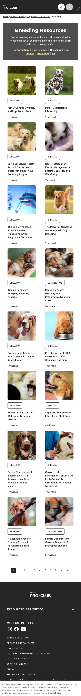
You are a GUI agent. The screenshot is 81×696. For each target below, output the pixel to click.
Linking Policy (15, 648)
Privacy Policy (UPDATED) (21, 643)
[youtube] (23, 629)
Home (6, 16)
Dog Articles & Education (38, 16)
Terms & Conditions (18, 638)
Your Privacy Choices (24, 674)
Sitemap (11, 669)
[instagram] (10, 629)
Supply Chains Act (17, 664)
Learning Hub (55, 283)
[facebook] (16, 629)
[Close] (76, 685)
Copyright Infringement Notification (28, 653)
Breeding (15, 100)
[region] (40, 688)
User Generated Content (21, 659)
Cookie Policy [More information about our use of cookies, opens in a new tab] (54, 693)
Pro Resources (17, 16)
